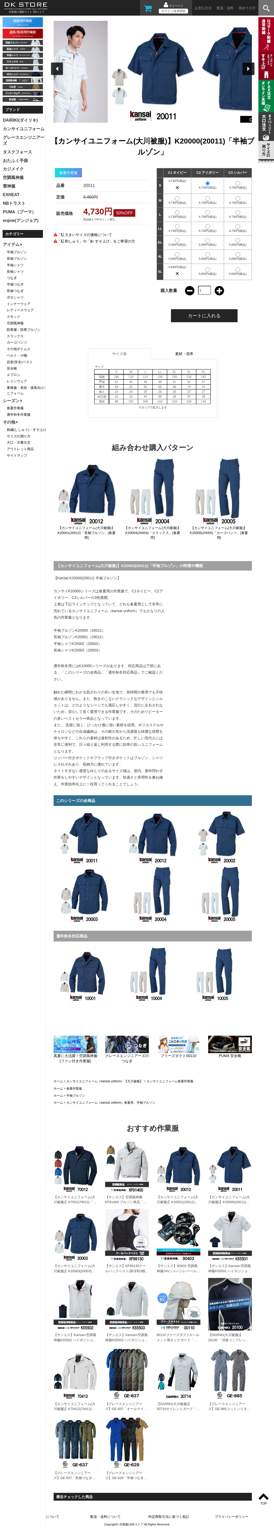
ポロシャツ (15, 297)
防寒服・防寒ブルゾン (24, 330)
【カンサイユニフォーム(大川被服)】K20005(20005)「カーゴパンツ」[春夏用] (219, 532)
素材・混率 (184, 354)
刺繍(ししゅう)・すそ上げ (26, 430)
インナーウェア (18, 304)
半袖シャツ (15, 265)
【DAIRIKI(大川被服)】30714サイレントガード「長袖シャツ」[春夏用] (178, 1409)
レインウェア (17, 381)
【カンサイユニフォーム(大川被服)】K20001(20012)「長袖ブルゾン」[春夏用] (87, 532)
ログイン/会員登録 (173, 11)
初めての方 (247, 8)
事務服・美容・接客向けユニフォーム (27, 390)
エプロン (13, 375)
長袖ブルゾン (17, 258)
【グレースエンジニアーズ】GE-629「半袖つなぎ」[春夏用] (126, 1478)
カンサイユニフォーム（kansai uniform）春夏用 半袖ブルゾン (110, 1102)
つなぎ (12, 278)
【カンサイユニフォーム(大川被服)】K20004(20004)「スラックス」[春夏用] (152, 532)
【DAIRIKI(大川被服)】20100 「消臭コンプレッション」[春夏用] (228, 1340)
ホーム (58, 1081)
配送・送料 (225, 8)
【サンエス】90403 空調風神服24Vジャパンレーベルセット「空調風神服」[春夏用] (178, 1271)
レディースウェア (20, 310)
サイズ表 (119, 354)
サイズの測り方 (18, 436)
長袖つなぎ (15, 291)
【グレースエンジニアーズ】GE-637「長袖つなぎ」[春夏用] (75, 1478)
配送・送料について (105, 1517)
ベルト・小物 (17, 355)
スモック (13, 317)
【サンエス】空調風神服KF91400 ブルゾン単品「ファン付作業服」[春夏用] (126, 1202)
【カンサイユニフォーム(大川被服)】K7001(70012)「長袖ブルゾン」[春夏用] (75, 1202)
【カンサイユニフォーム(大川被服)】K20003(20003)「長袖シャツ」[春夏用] (74, 1271)
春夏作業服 (74, 1088)
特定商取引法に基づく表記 (168, 1517)
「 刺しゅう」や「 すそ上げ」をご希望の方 (96, 241)
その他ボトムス (18, 349)
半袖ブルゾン (75, 1095)
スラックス (15, 336)
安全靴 (12, 368)
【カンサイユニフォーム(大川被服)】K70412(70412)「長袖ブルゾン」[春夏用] (74, 1409)
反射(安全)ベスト (20, 362)
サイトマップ (17, 455)
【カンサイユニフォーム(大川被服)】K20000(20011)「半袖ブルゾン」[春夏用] (229, 1202)
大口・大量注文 (18, 442)
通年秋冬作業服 (18, 415)
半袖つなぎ (15, 284)
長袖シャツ (15, 272)
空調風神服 (15, 323)
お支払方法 (203, 8)
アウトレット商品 (20, 449)
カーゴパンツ (17, 342)
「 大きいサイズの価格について (84, 235)
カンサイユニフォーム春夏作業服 (169, 1081)
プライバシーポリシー (231, 1517)
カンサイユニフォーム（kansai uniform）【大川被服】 (104, 1081)
